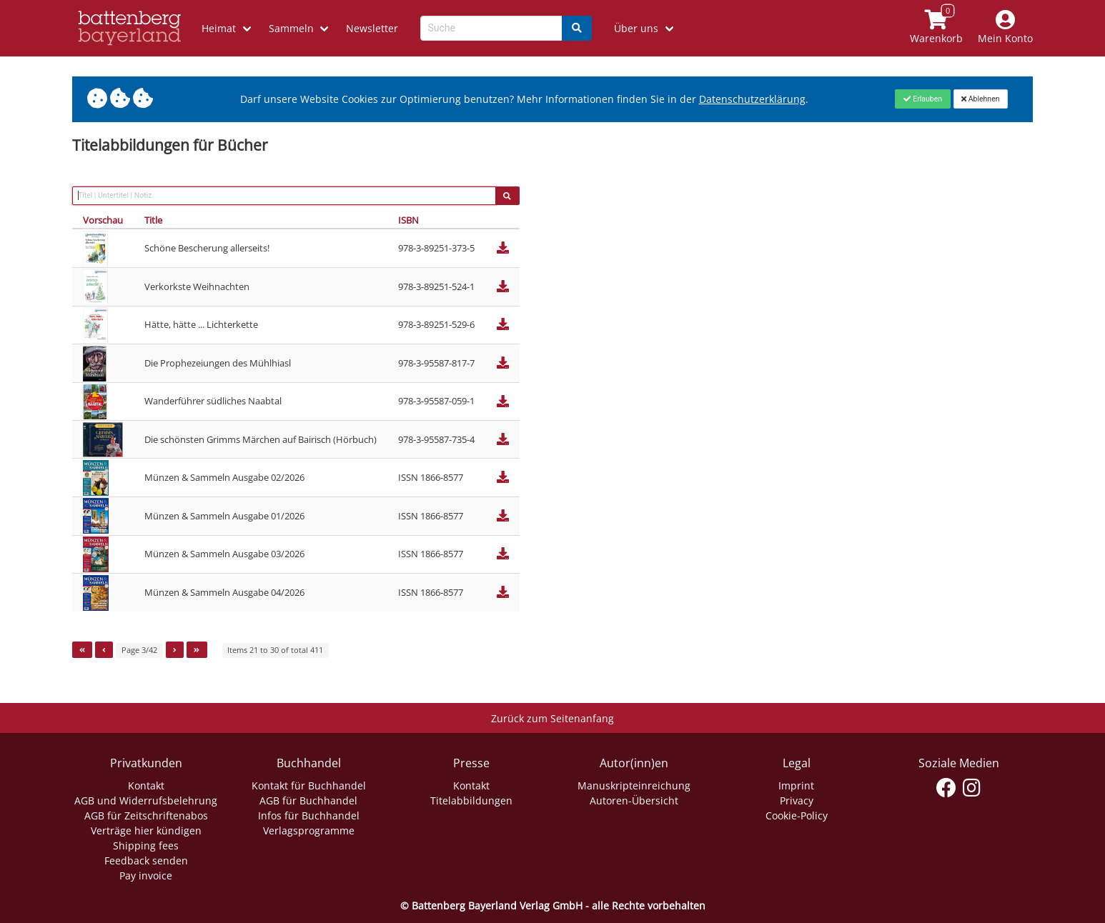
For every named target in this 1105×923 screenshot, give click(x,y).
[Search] (577, 28)
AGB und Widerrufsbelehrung (145, 800)
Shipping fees (146, 845)
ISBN (408, 220)
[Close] (922, 98)
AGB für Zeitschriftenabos (146, 815)
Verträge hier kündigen (146, 830)
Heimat (219, 28)
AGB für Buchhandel (308, 800)
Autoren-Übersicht (634, 800)
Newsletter (372, 28)
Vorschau (103, 220)
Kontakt (146, 785)
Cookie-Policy (796, 815)
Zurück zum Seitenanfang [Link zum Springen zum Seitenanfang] (552, 718)
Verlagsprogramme (309, 830)
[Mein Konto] (1006, 28)
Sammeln (291, 28)
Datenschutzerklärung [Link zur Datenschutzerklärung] (752, 99)
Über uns (636, 28)
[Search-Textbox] (491, 28)
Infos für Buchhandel (309, 815)
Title (153, 220)
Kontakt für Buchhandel (309, 785)
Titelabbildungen (471, 800)
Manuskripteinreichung (634, 785)
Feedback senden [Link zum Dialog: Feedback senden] (146, 860)
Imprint (796, 785)
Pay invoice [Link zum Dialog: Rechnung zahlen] (145, 875)
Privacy (796, 800)
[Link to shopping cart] (937, 28)
